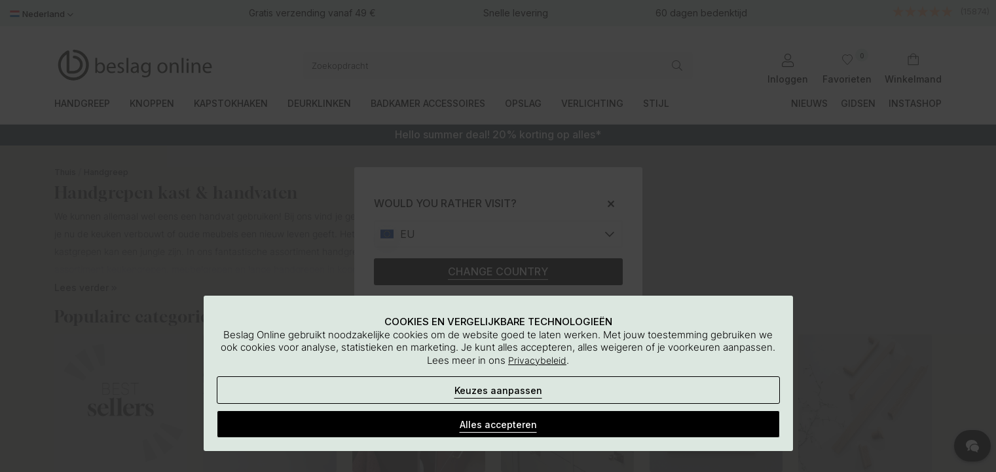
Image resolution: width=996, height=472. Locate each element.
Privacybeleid (537, 360)
